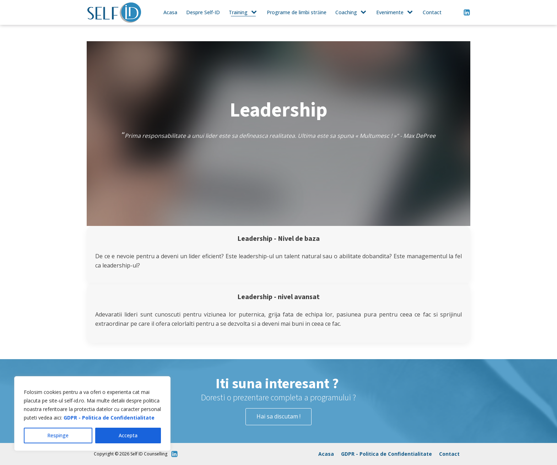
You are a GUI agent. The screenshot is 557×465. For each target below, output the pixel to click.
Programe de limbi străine (296, 12)
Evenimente (390, 12)
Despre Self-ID (203, 12)
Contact (432, 12)
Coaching (346, 12)
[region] (92, 413)
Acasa (170, 12)
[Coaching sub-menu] (365, 12)
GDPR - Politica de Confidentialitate (109, 417)
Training (238, 12)
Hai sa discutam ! (278, 416)
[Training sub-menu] (255, 12)
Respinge (58, 435)
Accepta (128, 435)
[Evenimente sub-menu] (411, 12)
